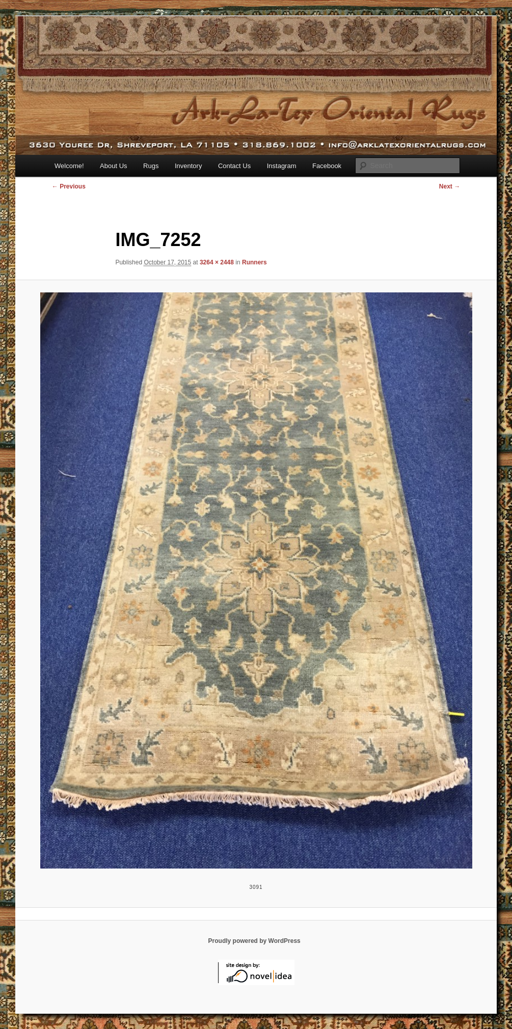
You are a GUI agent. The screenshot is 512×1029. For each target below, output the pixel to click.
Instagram (282, 166)
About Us (113, 166)
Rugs (150, 166)
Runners (254, 262)
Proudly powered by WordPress (254, 940)
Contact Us (234, 166)
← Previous (69, 186)
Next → (449, 186)
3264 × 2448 (217, 262)
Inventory (188, 166)
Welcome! (69, 166)
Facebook (326, 166)
